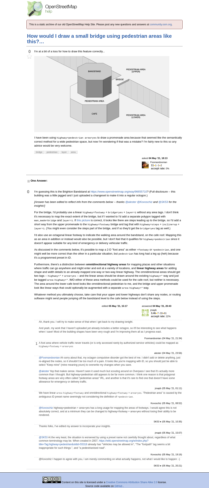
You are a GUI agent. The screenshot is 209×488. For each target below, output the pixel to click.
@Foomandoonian (49, 357)
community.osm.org (161, 24)
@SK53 (163, 202)
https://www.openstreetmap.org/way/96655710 (119, 191)
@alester (130, 202)
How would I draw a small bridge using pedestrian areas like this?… (99, 38)
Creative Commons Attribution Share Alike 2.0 (131, 482)
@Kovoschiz (144, 202)
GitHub (118, 486)
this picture (83, 220)
